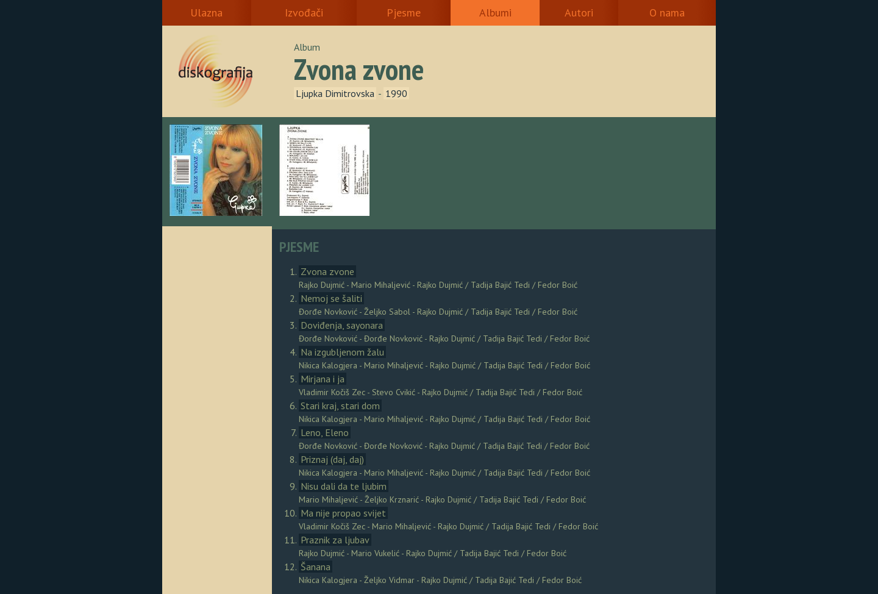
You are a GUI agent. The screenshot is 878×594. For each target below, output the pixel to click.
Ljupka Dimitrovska (335, 93)
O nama (667, 12)
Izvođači (304, 12)
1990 (396, 93)
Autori (579, 12)
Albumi (495, 12)
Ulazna (206, 12)
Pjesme (404, 12)
